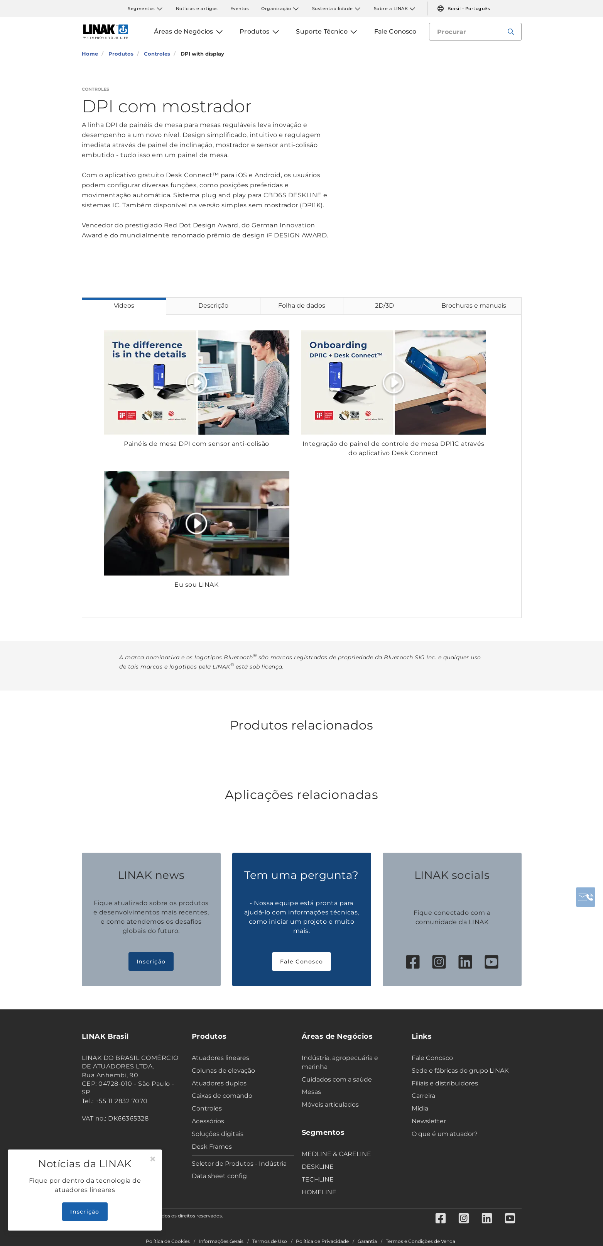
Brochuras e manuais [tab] (473, 305)
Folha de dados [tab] (301, 305)
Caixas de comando (222, 1095)
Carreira (423, 1095)
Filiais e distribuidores (445, 1083)
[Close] (152, 1159)
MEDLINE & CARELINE (336, 1154)
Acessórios (208, 1121)
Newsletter (429, 1121)
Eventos (239, 8)
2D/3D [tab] (384, 305)
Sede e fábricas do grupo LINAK (460, 1070)
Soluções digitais (217, 1134)
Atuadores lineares (220, 1057)
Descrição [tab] (213, 305)
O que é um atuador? (445, 1134)
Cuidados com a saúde (337, 1079)
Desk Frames (212, 1146)
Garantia (367, 1241)
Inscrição (151, 961)
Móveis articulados (330, 1104)
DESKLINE (318, 1166)
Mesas (311, 1091)
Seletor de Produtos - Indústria (239, 1163)
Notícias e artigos (197, 8)
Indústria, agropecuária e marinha (340, 1062)
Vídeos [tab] (124, 305)
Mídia (420, 1108)
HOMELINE (319, 1192)
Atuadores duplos (219, 1083)
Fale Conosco (301, 961)
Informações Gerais (221, 1241)
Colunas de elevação (223, 1070)
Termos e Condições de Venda (420, 1241)
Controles (207, 1108)
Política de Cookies (168, 1241)
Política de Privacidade (322, 1241)
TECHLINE (318, 1179)
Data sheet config (219, 1176)
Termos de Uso (269, 1241)
